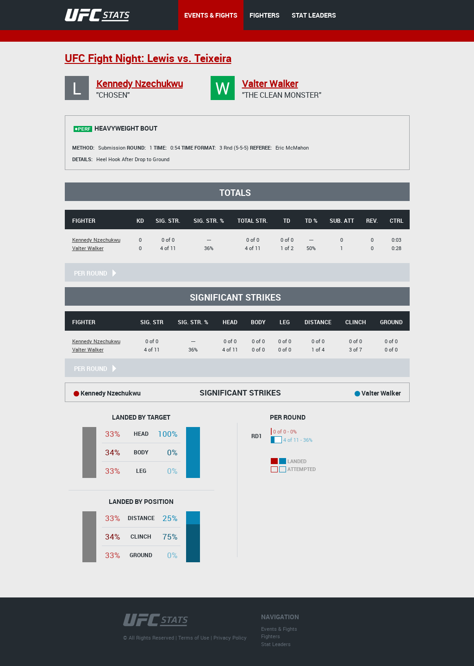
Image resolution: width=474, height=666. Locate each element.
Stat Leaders (276, 644)
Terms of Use (193, 637)
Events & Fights (279, 628)
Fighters (270, 636)
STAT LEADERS (314, 15)
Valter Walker (270, 83)
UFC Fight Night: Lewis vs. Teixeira (148, 58)
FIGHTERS (264, 15)
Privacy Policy (230, 637)
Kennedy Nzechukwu (139, 83)
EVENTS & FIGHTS (210, 15)
